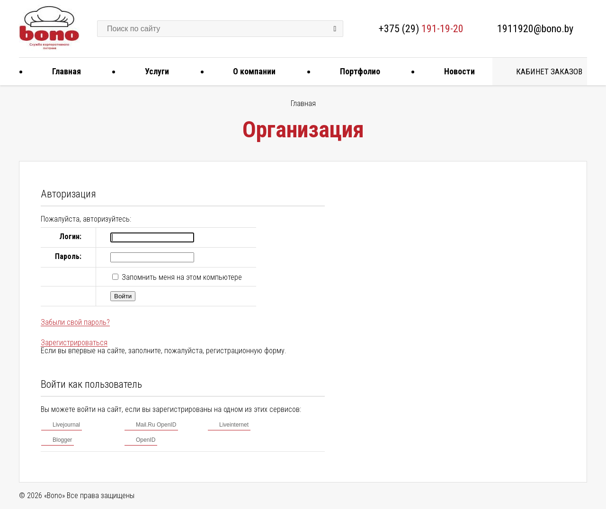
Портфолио (356, 71)
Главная (63, 71)
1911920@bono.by (535, 29)
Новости (456, 71)
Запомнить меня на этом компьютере (181, 277)
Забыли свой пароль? (75, 322)
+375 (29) (421, 29)
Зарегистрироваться (74, 342)
